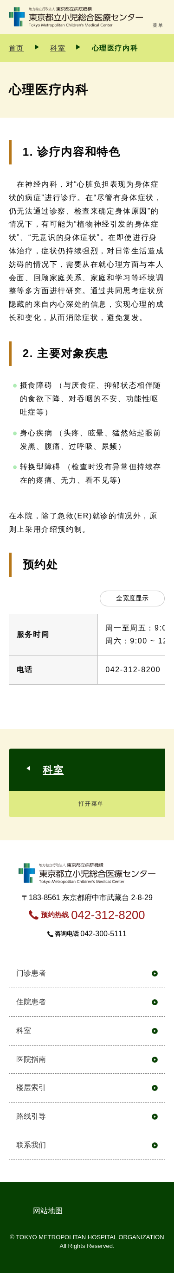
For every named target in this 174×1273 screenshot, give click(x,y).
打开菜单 (90, 803)
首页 (16, 48)
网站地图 (48, 1211)
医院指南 (31, 1059)
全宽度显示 (132, 598)
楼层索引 (31, 1087)
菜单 (158, 25)
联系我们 (31, 1145)
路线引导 (31, 1116)
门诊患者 (31, 973)
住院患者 (31, 1002)
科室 (57, 48)
